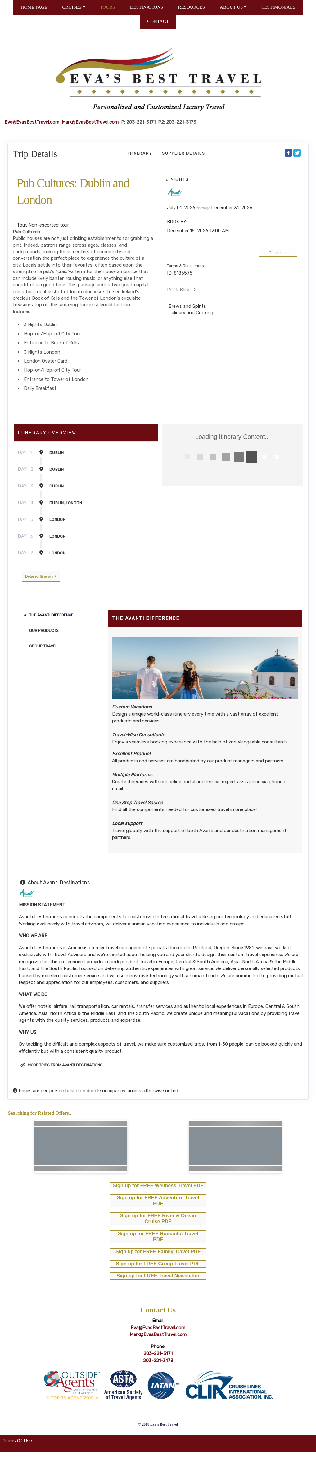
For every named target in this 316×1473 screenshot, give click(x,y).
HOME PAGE (34, 7)
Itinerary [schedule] (140, 153)
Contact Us (278, 253)
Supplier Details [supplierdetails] (183, 153)
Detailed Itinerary (40, 576)
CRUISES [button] (71, 7)
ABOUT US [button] (231, 7)
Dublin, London (65, 503)
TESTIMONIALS (278, 7)
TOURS (107, 7)
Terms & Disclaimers (185, 265)
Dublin (56, 452)
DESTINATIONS (146, 7)
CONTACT (158, 21)
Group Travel (43, 646)
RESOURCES (191, 7)
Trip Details (35, 153)
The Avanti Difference (51, 615)
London (57, 519)
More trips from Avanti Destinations (61, 1065)
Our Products (44, 630)
